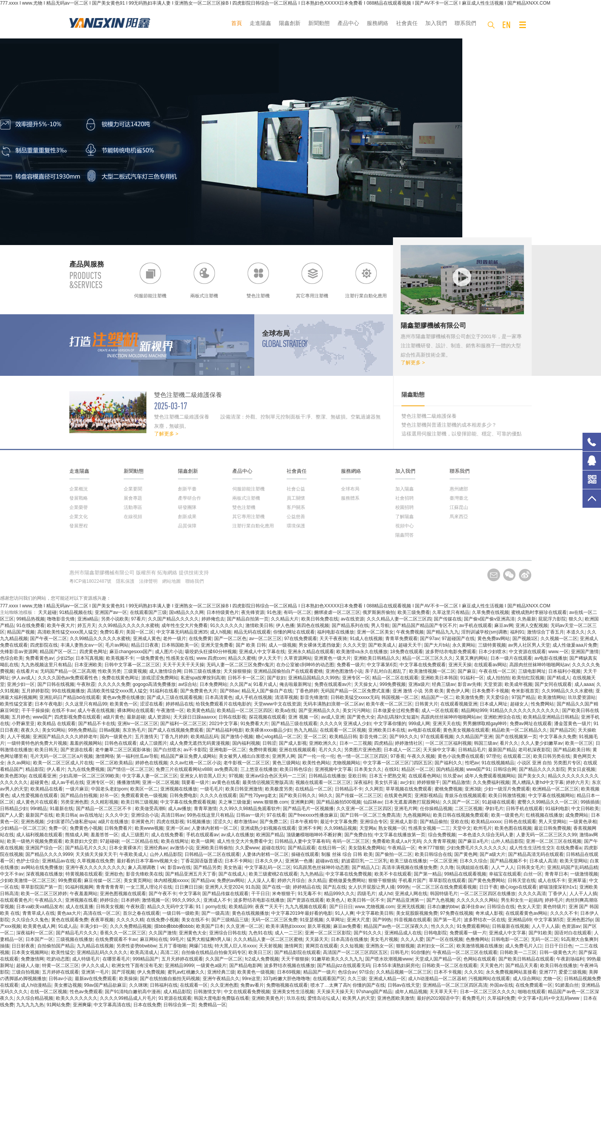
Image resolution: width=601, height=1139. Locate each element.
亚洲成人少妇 (357, 723)
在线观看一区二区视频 (343, 730)
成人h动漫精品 (36, 985)
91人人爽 (344, 913)
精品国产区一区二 (58, 651)
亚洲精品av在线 (58, 861)
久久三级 (357, 978)
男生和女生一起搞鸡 (521, 900)
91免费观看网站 (473, 926)
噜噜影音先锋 (61, 619)
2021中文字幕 (223, 723)
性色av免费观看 (86, 991)
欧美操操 (128, 978)
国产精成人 (558, 677)
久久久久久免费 (114, 684)
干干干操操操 (35, 710)
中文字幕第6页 (382, 664)
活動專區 (133, 507)
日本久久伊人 (269, 861)
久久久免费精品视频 (130, 926)
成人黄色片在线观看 (37, 802)
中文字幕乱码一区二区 (268, 867)
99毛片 (177, 939)
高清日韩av (173, 815)
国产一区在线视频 (444, 939)
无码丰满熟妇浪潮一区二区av (333, 704)
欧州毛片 (482, 828)
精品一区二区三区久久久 (427, 658)
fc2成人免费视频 (262, 959)
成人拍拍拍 (498, 677)
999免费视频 (392, 684)
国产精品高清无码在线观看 (536, 854)
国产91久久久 (368, 933)
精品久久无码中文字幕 (170, 906)
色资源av (571, 926)
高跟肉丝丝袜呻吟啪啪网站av (539, 664)
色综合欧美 (11, 658)
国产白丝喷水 (167, 749)
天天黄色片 (491, 965)
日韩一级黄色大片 (557, 952)
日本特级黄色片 (222, 612)
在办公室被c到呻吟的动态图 (305, 664)
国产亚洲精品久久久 (319, 710)
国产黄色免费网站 (486, 880)
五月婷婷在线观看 (60, 972)
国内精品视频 (450, 769)
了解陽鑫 (404, 516)
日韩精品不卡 (349, 789)
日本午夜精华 (304, 821)
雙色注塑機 (243, 507)
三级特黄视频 (492, 645)
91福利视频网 (79, 887)
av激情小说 (181, 847)
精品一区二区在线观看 (395, 677)
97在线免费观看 (300, 638)
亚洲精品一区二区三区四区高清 (455, 985)
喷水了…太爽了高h (330, 985)
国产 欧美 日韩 (251, 645)
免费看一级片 (350, 664)
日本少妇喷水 (492, 651)
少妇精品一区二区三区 (23, 828)
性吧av (472, 762)
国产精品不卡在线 (96, 723)
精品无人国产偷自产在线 (267, 691)
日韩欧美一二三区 (518, 952)
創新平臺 (187, 489)
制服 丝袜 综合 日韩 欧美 (347, 854)
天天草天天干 (443, 991)
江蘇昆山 (459, 507)
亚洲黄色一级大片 (332, 658)
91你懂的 (420, 952)
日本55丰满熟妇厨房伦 (396, 965)
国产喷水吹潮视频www (388, 959)
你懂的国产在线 (369, 985)
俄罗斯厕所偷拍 (379, 612)
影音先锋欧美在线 (144, 874)
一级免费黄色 (150, 658)
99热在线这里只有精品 (210, 815)
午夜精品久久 (48, 900)
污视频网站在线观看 (489, 978)
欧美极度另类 (279, 789)
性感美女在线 (180, 658)
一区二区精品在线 (139, 841)
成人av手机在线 (67, 782)
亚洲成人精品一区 (387, 978)
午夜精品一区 (401, 847)
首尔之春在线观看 (141, 913)
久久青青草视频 (439, 841)
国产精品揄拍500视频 (338, 802)
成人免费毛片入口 (523, 946)
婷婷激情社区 (409, 743)
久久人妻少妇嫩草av (542, 743)
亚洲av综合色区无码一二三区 (275, 776)
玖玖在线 (296, 998)
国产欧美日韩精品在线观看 (526, 959)
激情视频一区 (156, 900)
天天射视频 (270, 946)
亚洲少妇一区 (21, 684)
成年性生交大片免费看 (184, 625)
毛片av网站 (117, 645)
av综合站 (187, 684)
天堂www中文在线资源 (277, 704)
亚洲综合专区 (374, 821)
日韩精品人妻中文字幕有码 (302, 841)
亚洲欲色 (114, 874)
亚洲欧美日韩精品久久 (377, 658)
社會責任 (407, 23)
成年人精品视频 (411, 991)
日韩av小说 (60, 978)
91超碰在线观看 (498, 802)
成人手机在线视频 (253, 697)
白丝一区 (533, 874)
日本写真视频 (89, 658)
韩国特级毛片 (444, 893)
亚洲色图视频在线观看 (123, 893)
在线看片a (26, 671)
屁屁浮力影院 (552, 619)
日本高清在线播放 (349, 939)
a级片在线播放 (113, 821)
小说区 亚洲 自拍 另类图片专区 (549, 762)
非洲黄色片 (142, 821)
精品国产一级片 (319, 972)
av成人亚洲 (332, 717)
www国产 (42, 717)
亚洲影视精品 (428, 795)
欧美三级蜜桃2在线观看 (273, 874)
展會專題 (133, 498)
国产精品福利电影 (224, 730)
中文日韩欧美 (585, 808)
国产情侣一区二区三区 (130, 769)
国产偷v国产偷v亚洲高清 (489, 619)
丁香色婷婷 (306, 691)
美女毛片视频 (384, 939)
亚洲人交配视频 (531, 625)
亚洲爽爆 (82, 1004)
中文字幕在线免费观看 (423, 664)
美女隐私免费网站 (366, 847)
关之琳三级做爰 (234, 802)
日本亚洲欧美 (88, 664)
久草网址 (335, 919)
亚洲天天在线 (446, 723)
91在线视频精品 (498, 762)
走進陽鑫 (260, 23)
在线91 (391, 769)
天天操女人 (365, 684)
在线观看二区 (517, 756)
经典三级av (443, 684)
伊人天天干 (269, 658)
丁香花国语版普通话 (201, 861)
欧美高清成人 (144, 952)
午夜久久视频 (421, 756)
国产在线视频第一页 (516, 736)
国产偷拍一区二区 (393, 854)
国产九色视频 (440, 900)
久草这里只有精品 (450, 612)
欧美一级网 (202, 841)
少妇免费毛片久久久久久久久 (477, 847)
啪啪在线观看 (532, 991)
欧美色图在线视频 (513, 828)
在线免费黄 (200, 638)
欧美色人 (335, 900)
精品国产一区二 (437, 697)
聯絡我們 (194, 581)
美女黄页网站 (137, 880)
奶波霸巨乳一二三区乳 (364, 861)
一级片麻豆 (77, 789)
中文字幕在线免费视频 (349, 874)
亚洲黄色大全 (192, 933)
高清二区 (169, 952)
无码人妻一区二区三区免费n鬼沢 (240, 664)
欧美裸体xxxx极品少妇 (268, 730)
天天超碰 (47, 612)
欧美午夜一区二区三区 (389, 704)
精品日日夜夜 (145, 645)
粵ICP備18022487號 (90, 581)
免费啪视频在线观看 (287, 985)
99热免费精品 (82, 730)
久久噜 (447, 867)
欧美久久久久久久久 (76, 998)
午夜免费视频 (410, 632)
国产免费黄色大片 (198, 691)
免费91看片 (111, 632)
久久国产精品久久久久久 (173, 619)
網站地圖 (171, 581)
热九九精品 (305, 730)
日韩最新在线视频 (510, 926)
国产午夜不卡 (162, 893)
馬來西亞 (459, 516)
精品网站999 (474, 710)
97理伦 (493, 756)
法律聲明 (148, 581)
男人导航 (380, 625)
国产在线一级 (276, 887)
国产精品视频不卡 (508, 861)
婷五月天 (86, 625)
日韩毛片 (399, 952)
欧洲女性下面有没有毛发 (137, 965)
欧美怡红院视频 (528, 677)
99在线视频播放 (68, 691)
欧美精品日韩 (343, 736)
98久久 (326, 795)
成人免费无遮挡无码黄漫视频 (200, 743)
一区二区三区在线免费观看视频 (444, 887)
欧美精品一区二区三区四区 (244, 710)
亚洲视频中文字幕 (333, 769)
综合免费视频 (442, 834)
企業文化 (78, 516)
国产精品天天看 (521, 965)
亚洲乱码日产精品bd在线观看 (69, 697)
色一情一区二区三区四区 (362, 756)
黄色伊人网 (457, 691)
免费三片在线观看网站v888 (184, 769)
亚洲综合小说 (145, 815)
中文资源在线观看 (527, 651)
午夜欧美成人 (133, 854)
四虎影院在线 (44, 645)
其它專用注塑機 (248, 516)
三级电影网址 (532, 671)
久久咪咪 (138, 985)
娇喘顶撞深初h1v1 (558, 887)
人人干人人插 (583, 893)
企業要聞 (133, 489)
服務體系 (350, 498)
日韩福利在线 (164, 985)
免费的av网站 (231, 880)
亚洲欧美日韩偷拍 (214, 847)
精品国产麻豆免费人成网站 (188, 756)
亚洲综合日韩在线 (227, 933)
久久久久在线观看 (218, 795)
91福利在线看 (164, 691)
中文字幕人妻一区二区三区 (150, 776)
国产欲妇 (276, 677)
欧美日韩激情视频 (507, 795)
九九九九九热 (30, 1004)
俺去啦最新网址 (295, 684)
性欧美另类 (109, 671)
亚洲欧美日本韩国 (439, 677)
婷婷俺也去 (213, 619)
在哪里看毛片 (116, 959)
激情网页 (293, 946)
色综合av (347, 972)
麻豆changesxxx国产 (130, 651)
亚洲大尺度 (358, 919)
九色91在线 (260, 933)
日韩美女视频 (110, 906)
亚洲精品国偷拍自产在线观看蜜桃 (288, 671)
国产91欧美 (540, 933)
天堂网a (367, 828)
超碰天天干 (409, 645)
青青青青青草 (110, 887)
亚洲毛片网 (405, 808)
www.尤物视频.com (375, 906)
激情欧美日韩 (259, 625)
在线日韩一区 (332, 847)
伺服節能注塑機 (248, 489)
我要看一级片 (195, 782)
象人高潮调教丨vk (146, 867)
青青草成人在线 (38, 913)
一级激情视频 (584, 874)
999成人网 (419, 723)
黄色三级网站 (286, 762)
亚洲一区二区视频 (160, 782)
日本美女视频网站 (30, 952)
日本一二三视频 (355, 743)
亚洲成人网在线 (411, 893)
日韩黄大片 (426, 704)
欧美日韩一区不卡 (366, 900)
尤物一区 (552, 978)
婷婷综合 (109, 900)
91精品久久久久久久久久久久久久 (524, 710)
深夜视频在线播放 (44, 874)
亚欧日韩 (357, 776)
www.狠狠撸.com (270, 802)
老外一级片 (174, 638)
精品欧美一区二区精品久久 (519, 730)
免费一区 (58, 828)
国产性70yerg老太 (258, 795)
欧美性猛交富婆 (16, 704)
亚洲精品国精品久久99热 (313, 677)
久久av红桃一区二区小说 (195, 762)
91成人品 (67, 926)
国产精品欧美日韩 (571, 749)
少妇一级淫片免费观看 (507, 789)
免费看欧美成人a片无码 (396, 841)
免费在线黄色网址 (120, 677)
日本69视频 (288, 972)
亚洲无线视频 (411, 906)
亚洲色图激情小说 (344, 671)
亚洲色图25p (580, 919)
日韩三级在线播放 (202, 671)
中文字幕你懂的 (390, 723)
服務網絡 (377, 23)
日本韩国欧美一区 (179, 645)
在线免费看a (569, 847)
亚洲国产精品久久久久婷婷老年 (65, 736)
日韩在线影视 (232, 717)
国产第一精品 (428, 874)
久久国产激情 (162, 933)
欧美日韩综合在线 (433, 854)
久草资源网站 (298, 658)
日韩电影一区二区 (509, 939)
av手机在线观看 (475, 625)
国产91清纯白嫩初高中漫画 (133, 991)
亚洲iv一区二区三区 (138, 723)
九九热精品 (311, 874)
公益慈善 (296, 516)
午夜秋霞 (86, 684)
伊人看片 (56, 769)
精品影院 (34, 769)
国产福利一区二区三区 (183, 723)
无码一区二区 (545, 939)
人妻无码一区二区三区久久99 (546, 834)
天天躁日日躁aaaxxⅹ (194, 717)
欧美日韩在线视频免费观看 (461, 815)
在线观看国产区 (329, 978)
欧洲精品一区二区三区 (555, 789)
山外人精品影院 (507, 841)
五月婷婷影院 (35, 691)
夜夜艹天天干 (269, 906)
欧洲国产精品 (270, 834)
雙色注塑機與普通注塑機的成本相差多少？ (449, 425)
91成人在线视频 (366, 638)
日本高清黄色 (219, 697)
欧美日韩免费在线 (319, 619)
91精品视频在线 (75, 612)
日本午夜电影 (48, 704)
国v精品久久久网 (186, 612)
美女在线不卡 (195, 919)
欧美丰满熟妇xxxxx (285, 926)
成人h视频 (220, 632)
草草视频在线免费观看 (409, 789)
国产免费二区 (273, 821)
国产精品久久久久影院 (542, 769)
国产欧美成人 (382, 645)
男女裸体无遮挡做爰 (319, 645)
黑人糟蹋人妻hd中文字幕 (537, 782)
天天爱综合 (497, 697)
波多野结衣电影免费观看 (450, 651)
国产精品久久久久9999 (49, 854)
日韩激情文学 (207, 991)
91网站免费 (58, 1004)
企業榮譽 (78, 507)
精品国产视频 (21, 632)
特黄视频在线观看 (83, 874)
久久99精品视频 (340, 828)
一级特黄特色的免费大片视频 (37, 743)
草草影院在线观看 (447, 880)
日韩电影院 (435, 933)
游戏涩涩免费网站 (159, 677)
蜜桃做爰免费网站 (347, 880)
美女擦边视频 (68, 985)
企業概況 (78, 489)
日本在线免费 (147, 1004)
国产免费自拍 (358, 834)
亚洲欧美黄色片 (268, 998)
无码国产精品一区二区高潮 (68, 671)
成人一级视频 (282, 645)
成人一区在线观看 (439, 710)
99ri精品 (38, 808)
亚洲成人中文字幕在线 (262, 651)
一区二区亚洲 (443, 861)
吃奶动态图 (58, 959)
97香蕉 (397, 756)
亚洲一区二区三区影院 (328, 933)
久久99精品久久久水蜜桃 (567, 691)
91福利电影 (557, 808)
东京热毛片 (134, 730)
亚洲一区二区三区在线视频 (553, 841)
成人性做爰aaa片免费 (574, 645)
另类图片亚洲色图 (362, 749)
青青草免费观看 (401, 638)
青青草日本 (556, 874)
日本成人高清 (543, 861)
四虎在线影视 (170, 821)
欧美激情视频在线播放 (480, 946)
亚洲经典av (156, 847)
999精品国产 (146, 959)
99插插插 (590, 802)
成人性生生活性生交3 (531, 847)
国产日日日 (341, 906)
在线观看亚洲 (42, 776)
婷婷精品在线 (179, 704)
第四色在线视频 (313, 625)
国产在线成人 (232, 874)
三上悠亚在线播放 (258, 769)
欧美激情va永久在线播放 (362, 651)
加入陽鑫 (404, 489)
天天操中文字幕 (439, 749)
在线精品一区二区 (313, 789)
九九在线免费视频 (85, 769)
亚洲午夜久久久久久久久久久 (95, 867)
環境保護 (296, 526)
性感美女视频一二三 (429, 828)
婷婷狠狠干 (428, 782)
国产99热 (382, 919)
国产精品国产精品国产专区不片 (424, 625)
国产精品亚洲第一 (405, 900)
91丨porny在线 (211, 906)
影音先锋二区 (373, 736)
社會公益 (296, 489)
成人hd (385, 893)
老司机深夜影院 (534, 749)
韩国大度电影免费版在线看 (221, 998)
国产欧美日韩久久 (297, 795)
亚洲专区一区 (356, 677)
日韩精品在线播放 (327, 776)
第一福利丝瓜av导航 (137, 756)
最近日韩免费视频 (552, 828)
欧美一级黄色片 (507, 815)
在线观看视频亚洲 (458, 704)
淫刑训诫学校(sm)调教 (484, 632)
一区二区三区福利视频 (448, 743)
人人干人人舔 (545, 926)
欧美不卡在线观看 (392, 874)
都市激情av (245, 821)
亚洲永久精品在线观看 (311, 651)
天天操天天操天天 (335, 991)
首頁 (236, 23)
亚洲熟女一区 (379, 946)
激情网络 (105, 756)
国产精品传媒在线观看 (225, 893)
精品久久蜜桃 (242, 658)
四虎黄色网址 (93, 651)
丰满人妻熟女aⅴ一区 (81, 645)
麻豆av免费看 (347, 926)
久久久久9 (330, 723)
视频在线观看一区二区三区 (323, 782)
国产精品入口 (365, 867)
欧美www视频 (149, 828)
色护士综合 (27, 861)
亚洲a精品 (88, 619)
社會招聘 (404, 498)
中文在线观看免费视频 (247, 991)
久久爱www (247, 847)
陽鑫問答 (404, 535)
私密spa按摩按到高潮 (203, 677)
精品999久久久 (339, 893)
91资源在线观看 (174, 998)
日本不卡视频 (448, 972)
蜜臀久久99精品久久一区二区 (547, 802)
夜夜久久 (30, 730)
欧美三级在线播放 (408, 861)
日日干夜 (488, 887)
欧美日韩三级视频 (139, 802)
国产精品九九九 (442, 632)
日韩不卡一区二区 (246, 677)
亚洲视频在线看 (81, 900)
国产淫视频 (123, 972)
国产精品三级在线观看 (294, 723)
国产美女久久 (532, 776)
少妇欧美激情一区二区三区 (27, 880)
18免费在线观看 (406, 651)
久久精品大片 (285, 619)
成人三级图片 (153, 743)
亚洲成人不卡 (217, 900)
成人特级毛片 (86, 959)
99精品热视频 (30, 619)
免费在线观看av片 (333, 684)
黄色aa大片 (69, 913)
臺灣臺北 (459, 498)
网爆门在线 (200, 946)
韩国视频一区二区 (399, 697)
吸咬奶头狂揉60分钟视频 (210, 651)
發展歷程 (78, 526)
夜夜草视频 (102, 919)
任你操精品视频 (436, 808)
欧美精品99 (240, 906)
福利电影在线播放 (335, 632)
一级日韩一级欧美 (180, 913)
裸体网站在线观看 (135, 710)
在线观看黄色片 (16, 900)
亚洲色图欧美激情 (395, 998)
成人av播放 (179, 808)
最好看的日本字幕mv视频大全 (147, 861)
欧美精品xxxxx (486, 821)
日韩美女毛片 (530, 867)
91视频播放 (198, 821)
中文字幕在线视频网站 (551, 795)
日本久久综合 (473, 861)
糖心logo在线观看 (518, 887)
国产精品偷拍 (434, 821)
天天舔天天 (316, 939)
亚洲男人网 (283, 756)
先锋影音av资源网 (18, 651)
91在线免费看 (30, 625)
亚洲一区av (177, 828)
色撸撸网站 (477, 939)
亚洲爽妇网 (302, 802)
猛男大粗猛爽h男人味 (209, 939)
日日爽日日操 (189, 887)
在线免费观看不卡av (116, 939)
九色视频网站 (417, 815)
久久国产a (240, 684)
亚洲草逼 (577, 880)
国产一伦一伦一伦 (316, 756)
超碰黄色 (39, 782)
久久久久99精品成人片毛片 (128, 998)
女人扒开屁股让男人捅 (371, 887)
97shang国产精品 (374, 991)
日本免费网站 (213, 684)
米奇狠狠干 (283, 893)
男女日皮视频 (581, 769)
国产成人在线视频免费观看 (175, 730)
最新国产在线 (39, 815)
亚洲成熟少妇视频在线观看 (268, 828)
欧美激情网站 (552, 697)
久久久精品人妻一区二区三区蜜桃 (268, 939)
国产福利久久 (448, 762)
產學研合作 (189, 498)
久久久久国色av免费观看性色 (68, 677)
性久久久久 (442, 926)
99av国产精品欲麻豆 (105, 985)
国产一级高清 (215, 913)
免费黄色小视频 (86, 828)
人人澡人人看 (261, 880)
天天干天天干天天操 (183, 664)
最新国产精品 (502, 749)
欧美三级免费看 (414, 612)
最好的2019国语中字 (438, 998)
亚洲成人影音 (404, 821)
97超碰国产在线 (458, 638)
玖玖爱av (452, 776)
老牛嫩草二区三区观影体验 (123, 749)
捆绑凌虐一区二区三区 (337, 612)
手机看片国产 (412, 880)
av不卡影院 (195, 749)
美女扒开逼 (386, 782)
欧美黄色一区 (124, 704)
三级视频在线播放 (74, 939)
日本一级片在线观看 (511, 658)
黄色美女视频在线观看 (466, 730)
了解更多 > (413, 362)
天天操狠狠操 (237, 671)
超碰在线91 (273, 847)
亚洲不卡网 (309, 828)
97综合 (366, 972)
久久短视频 (351, 946)
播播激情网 (128, 782)
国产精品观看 (302, 847)
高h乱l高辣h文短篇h (397, 717)
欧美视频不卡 (120, 658)
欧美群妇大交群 (81, 841)
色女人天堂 (529, 906)
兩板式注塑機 (246, 498)
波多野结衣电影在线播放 (258, 900)
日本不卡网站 (238, 861)
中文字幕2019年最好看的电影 (301, 913)
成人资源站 (159, 717)
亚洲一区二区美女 (375, 632)
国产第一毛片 (447, 919)
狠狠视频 (405, 946)
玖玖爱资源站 (582, 697)
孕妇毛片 (494, 808)
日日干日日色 (558, 946)
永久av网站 (18, 762)
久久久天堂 (354, 645)
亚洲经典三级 (221, 972)
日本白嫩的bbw (443, 906)
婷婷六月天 (577, 782)
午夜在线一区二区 (497, 671)
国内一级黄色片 (116, 736)
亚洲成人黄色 (147, 638)
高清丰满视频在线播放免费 (409, 867)
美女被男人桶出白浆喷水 (244, 756)
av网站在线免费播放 (42, 867)
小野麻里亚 (23, 723)
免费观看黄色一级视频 (144, 795)
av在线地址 (91, 815)
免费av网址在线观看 (531, 723)
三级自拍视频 (25, 972)
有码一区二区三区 (350, 841)
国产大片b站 (437, 645)
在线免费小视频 (162, 919)
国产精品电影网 (245, 965)
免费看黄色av (39, 658)
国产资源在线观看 (305, 900)
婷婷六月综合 (291, 880)
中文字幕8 (189, 893)
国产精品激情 (456, 782)
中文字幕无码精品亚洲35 (182, 632)
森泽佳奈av (473, 906)
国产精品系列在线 (350, 625)
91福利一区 (472, 677)
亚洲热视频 (32, 821)
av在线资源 (352, 619)
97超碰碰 (109, 841)
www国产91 (478, 769)
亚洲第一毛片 (95, 972)
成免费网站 (576, 815)
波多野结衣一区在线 (484, 919)
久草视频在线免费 (95, 861)
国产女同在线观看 (553, 684)
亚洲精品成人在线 (402, 933)
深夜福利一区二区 (34, 933)
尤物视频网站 (346, 762)
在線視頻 (133, 516)
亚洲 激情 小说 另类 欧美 (418, 691)
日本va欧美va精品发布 (39, 906)
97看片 (138, 619)
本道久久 (575, 632)
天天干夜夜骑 (333, 638)
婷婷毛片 (554, 900)
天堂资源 (492, 684)
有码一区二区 (297, 612)
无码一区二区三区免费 (274, 919)
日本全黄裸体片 (125, 847)
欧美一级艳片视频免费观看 (34, 841)
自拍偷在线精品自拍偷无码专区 (213, 952)
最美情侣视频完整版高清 (267, 782)
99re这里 (251, 978)
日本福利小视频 (564, 671)
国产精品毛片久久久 (86, 847)
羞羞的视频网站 (86, 743)
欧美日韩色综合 (296, 769)
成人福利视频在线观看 (39, 834)
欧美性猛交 (62, 952)
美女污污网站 (356, 710)
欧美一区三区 (579, 743)
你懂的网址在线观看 (294, 632)
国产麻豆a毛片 (473, 841)
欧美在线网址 (175, 841)
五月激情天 (146, 736)
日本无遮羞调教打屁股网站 (412, 802)
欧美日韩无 (46, 749)
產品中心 (348, 23)
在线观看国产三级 (148, 612)
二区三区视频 (468, 808)
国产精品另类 (207, 867)
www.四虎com (210, 658)
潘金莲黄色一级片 (572, 723)
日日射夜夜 (23, 946)
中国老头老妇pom (109, 789)
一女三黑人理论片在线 (149, 887)
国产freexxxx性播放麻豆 (313, 815)
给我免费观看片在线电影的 (223, 704)
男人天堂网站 (552, 821)
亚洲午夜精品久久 (221, 978)
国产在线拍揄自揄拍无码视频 (170, 978)
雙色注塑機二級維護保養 (429, 416)
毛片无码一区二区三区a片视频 (61, 756)
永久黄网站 (463, 645)
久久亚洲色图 (224, 985)
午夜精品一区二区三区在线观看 (465, 952)
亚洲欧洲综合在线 (501, 717)
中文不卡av (12, 874)
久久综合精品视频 (34, 998)
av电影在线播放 (550, 658)
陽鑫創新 (289, 23)
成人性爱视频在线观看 (35, 795)
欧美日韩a (66, 815)
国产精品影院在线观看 (297, 952)
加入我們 (436, 23)
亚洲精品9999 (179, 965)
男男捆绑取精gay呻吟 (485, 723)
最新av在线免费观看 (96, 978)
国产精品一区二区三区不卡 (104, 808)
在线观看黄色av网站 (526, 913)
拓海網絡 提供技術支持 (183, 572)
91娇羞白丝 (567, 985)
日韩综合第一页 (179, 1004)
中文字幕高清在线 (112, 1004)
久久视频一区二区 (559, 638)
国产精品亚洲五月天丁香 (190, 874)
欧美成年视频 (518, 684)
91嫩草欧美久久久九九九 (337, 959)
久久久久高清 (532, 893)
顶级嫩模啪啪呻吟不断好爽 (314, 834)
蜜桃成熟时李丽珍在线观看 (539, 612)
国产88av (229, 691)
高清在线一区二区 (101, 913)
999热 (403, 887)
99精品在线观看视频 (465, 874)
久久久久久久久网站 (477, 900)
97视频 (236, 776)
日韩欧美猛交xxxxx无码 (355, 697)
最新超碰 (136, 717)
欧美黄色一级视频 (255, 972)
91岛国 (252, 887)
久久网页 (374, 789)
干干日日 (260, 893)
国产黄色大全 (361, 717)
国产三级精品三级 (230, 919)
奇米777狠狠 (431, 847)
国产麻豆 (467, 671)
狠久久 (576, 619)
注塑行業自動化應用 (253, 526)
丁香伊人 (557, 893)
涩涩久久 (222, 821)
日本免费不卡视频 (490, 691)
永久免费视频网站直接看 (511, 972)
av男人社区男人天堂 (529, 645)
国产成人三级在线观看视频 (174, 697)
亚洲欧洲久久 (323, 743)
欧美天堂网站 (574, 861)
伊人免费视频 (151, 972)
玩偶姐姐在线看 (472, 867)
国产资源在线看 (76, 749)
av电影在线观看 (424, 730)
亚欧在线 (459, 821)
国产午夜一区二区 (48, 638)
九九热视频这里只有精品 (46, 664)
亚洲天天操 (460, 664)
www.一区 (558, 651)
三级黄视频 (135, 671)
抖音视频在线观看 (412, 919)
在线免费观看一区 (533, 985)
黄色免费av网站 (493, 638)
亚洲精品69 (519, 919)
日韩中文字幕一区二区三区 (132, 664)
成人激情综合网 (165, 671)
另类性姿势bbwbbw (136, 946)
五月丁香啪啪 (172, 946)
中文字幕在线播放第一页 (399, 834)
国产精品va (203, 880)
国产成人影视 (293, 743)
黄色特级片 (554, 906)
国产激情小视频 (237, 736)
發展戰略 (78, 498)
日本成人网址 (493, 704)
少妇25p (64, 658)
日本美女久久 (368, 769)
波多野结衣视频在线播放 (289, 965)
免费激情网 (32, 959)
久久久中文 (116, 815)
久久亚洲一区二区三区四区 (364, 808)
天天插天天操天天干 (96, 854)
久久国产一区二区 (461, 802)
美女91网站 (53, 730)
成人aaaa (584, 684)
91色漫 (274, 612)
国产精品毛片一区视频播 (308, 808)
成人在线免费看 (167, 834)
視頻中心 (404, 526)
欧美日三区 (260, 952)
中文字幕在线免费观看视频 (188, 802)
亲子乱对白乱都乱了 (385, 671)
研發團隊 (187, 507)
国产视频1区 (525, 638)
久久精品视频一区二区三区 (403, 972)
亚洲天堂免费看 (217, 645)
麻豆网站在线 (154, 939)
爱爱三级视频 (572, 972)
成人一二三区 (288, 933)
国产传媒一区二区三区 (359, 795)
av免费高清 (226, 769)
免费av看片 (252, 985)
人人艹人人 (502, 867)
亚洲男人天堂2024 (224, 887)
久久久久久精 (130, 919)
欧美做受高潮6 (150, 808)
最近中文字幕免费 (338, 821)
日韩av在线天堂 (404, 985)
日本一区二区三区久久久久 (487, 991)
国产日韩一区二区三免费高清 (370, 815)
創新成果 (187, 516)
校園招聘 (404, 507)
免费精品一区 (212, 1004)
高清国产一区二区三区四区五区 (355, 952)
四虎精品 (383, 743)
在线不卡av (63, 710)
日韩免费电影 (183, 795)
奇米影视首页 (525, 691)
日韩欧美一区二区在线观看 (449, 965)
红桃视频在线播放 (544, 815)
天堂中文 (462, 828)
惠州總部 (459, 489)
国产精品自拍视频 (78, 795)
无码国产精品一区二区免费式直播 (355, 691)
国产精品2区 (563, 730)
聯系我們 (465, 23)
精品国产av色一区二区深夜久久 (396, 926)
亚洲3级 (473, 789)
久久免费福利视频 (491, 782)
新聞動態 (319, 23)
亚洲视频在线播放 (178, 789)
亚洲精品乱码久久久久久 (102, 952)
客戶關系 (296, 507)
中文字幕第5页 (549, 919)
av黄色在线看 (226, 782)
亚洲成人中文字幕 (507, 933)
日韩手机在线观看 (524, 808)
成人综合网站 (527, 978)
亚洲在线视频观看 (297, 749)
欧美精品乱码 (204, 736)
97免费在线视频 (456, 913)
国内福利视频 (246, 743)
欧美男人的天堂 (358, 998)
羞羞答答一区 (104, 834)
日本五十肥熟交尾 (387, 776)
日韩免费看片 (118, 828)
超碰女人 (519, 704)
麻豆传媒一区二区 (102, 880)
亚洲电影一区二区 (227, 749)
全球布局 (350, 489)
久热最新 (526, 619)
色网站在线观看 (479, 959)
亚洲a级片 (419, 684)
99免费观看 (69, 880)
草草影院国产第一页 (41, 887)
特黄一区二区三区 (60, 965)
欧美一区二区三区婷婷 (44, 893)
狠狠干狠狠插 (382, 880)
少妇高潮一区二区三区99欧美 (89, 776)
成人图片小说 (169, 651)
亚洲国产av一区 (111, 612)
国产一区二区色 (230, 638)
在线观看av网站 (490, 664)
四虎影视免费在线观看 (77, 717)
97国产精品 (523, 697)
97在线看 (276, 815)
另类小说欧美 (115, 619)
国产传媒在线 (448, 619)
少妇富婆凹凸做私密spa (71, 821)
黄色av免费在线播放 (123, 697)
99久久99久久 (186, 900)
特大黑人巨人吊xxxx (235, 946)
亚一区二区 (315, 736)
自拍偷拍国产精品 (55, 946)
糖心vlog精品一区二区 (278, 736)
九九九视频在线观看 (306, 906)
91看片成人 (265, 684)
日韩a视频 (109, 730)
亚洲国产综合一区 (43, 847)
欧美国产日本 (210, 926)
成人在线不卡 (552, 880)
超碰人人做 (27, 965)
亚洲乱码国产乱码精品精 (572, 867)
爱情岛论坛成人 (323, 998)
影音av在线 (179, 867)
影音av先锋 (469, 684)
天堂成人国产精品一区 (438, 959)
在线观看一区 (194, 985)
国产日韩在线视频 (55, 684)
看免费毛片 (473, 998)
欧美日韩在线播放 (558, 965)
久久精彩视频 (104, 802)
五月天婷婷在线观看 (182, 959)
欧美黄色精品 (201, 710)
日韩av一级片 (250, 815)
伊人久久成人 (95, 965)
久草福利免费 (501, 998)
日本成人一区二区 (402, 749)
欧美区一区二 (144, 789)
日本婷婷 (130, 900)
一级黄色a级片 (211, 965)
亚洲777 (547, 972)
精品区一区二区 (417, 769)
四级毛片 (366, 893)
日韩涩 (269, 743)
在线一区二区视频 (48, 991)
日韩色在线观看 (120, 743)
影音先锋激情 (314, 697)
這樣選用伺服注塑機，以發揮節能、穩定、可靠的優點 (461, 434)
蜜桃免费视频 (448, 789)
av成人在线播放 (237, 834)
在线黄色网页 (398, 795)
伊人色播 (285, 625)
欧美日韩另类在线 (551, 756)
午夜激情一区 (170, 710)
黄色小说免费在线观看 (461, 756)
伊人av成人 (23, 677)
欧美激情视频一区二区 (432, 671)
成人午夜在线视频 (95, 710)
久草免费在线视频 (490, 612)
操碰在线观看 (305, 854)
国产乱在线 (334, 887)
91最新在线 (61, 808)
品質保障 (187, 526)
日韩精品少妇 (14, 808)
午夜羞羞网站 (83, 893)
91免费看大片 (254, 723)
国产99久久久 (403, 736)
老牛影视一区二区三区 (246, 762)
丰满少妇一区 (93, 926)
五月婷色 (21, 717)
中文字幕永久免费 (557, 736)
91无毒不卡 (309, 893)
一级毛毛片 (211, 789)
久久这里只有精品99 (86, 704)
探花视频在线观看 (267, 717)
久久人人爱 (412, 939)
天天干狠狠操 (295, 959)
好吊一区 (109, 795)
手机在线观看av (202, 834)
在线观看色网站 (424, 776)
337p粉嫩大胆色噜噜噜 (287, 978)
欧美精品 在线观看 (56, 723)
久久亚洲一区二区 (244, 926)
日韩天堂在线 (522, 880)
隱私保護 (125, 581)
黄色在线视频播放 (250, 913)
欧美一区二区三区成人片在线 (63, 762)
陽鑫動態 (413, 394)
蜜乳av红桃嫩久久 (186, 972)
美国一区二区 (140, 632)
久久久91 (473, 972)
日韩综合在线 (501, 906)
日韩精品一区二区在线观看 (212, 854)
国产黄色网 (465, 854)
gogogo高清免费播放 (154, 684)
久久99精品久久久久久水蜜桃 (128, 625)
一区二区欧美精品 (114, 762)
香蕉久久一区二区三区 (123, 933)
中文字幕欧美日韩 (374, 913)
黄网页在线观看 (322, 946)
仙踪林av (372, 802)
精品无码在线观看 (252, 632)
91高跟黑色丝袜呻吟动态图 (321, 867)
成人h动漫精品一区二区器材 (437, 978)
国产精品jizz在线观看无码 (343, 965)
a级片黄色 (113, 717)
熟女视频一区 (392, 828)
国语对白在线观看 (572, 933)
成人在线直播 (79, 906)
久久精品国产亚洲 (474, 736)
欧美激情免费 (469, 697)
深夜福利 (363, 782)
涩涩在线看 (151, 704)
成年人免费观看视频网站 (490, 776)
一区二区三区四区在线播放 (487, 893)
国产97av (429, 638)
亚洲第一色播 (299, 861)
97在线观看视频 (436, 736)
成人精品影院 (177, 991)
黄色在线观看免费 (69, 919)
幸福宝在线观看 (505, 874)
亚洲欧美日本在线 (386, 730)
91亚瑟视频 (311, 919)
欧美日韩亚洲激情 (243, 789)
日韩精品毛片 (472, 749)
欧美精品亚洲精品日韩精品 (551, 717)
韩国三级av (485, 743)
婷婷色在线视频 (151, 762)
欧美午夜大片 (61, 625)
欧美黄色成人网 (39, 926)
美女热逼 (232, 867)
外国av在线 (501, 985)
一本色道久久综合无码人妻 (486, 834)
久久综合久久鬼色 (30, 919)
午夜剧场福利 (570, 959)
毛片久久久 (330, 749)
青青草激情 (205, 808)
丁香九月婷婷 (174, 736)
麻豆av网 (503, 625)
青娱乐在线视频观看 (465, 795)
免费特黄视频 (263, 749)
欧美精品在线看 (46, 789)
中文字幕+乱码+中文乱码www (549, 998)
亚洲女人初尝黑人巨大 (203, 776)
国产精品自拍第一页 (248, 619)
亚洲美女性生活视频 (293, 991)
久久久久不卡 (564, 913)
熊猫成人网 (76, 834)
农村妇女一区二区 (435, 946)
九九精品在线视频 (95, 946)
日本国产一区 (39, 939)
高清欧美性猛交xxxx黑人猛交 (67, 632)
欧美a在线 (285, 710)
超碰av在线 (327, 861)
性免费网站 (542, 704)
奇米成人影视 (489, 913)
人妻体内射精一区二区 (214, 828)
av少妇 (407, 782)
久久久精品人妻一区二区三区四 (399, 619)
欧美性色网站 (316, 762)
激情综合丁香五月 (545, 632)
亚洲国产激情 (585, 651)
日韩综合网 (504, 769)
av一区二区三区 (265, 638)
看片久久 (509, 743)
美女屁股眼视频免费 (417, 913)
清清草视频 (286, 697)
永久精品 (317, 880)
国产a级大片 (492, 854)
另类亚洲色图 (74, 802)
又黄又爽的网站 (471, 658)
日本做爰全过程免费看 (396, 710)
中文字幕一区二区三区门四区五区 (397, 762)
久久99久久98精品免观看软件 (249, 808)
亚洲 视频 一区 (303, 717)
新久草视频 (319, 926)
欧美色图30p (13, 776)
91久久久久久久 (226, 625)
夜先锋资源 (252, 612)
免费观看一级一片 (468, 933)
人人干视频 (18, 736)
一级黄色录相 (583, 821)
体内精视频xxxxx (171, 880)
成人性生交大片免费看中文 (244, 841)
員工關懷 (296, 498)
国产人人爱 (11, 815)
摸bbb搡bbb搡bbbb (174, 926)
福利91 (517, 632)
